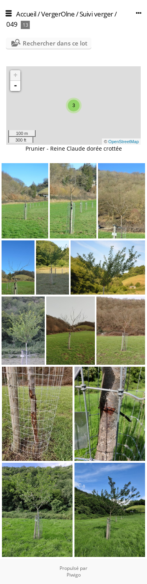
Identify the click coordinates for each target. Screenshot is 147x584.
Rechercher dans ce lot (55, 43)
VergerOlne (57, 13)
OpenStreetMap (123, 141)
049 (12, 24)
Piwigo (74, 574)
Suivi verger (96, 13)
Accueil (26, 13)
